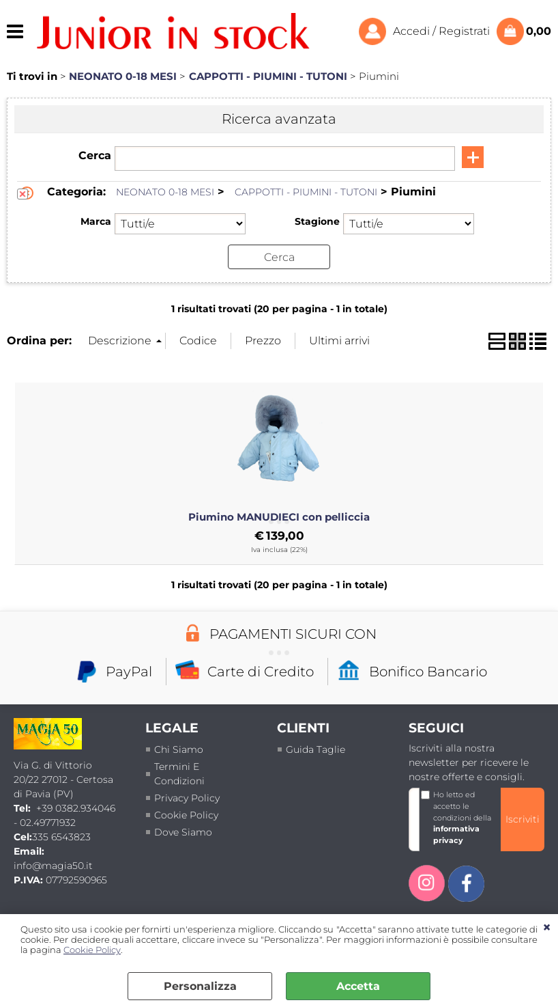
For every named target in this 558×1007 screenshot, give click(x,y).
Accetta (358, 986)
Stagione (317, 221)
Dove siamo (183, 832)
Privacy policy (187, 798)
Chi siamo (178, 749)
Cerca (94, 155)
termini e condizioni (179, 773)
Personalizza (200, 986)
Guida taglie (315, 749)
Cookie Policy (92, 950)
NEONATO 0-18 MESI (165, 192)
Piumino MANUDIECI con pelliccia (279, 517)
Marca (95, 221)
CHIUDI (546, 928)
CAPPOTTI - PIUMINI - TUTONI (306, 192)
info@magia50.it (53, 865)
